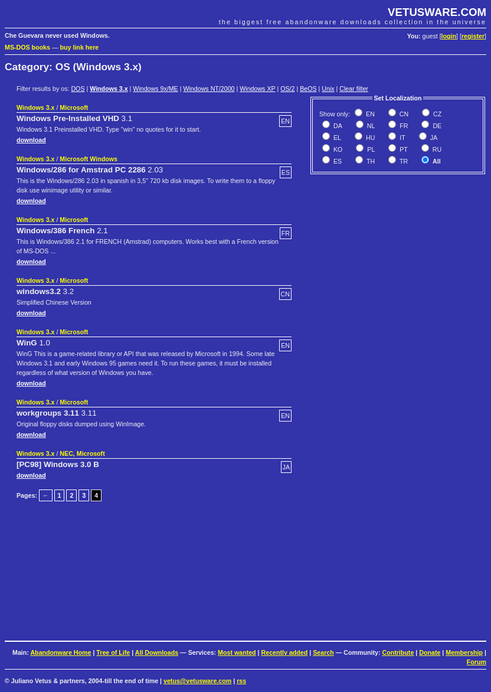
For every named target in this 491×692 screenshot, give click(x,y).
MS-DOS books (27, 47)
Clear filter (353, 88)
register (473, 36)
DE (436, 125)
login (448, 36)
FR (403, 125)
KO (337, 149)
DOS (77, 88)
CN (403, 113)
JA (432, 137)
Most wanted (237, 652)
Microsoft (74, 107)
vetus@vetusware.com (197, 680)
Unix (328, 88)
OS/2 (287, 88)
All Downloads (156, 652)
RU (436, 149)
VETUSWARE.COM (437, 12)
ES (337, 161)
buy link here (79, 47)
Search (323, 652)
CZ (436, 113)
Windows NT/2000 (208, 88)
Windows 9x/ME (155, 88)
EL (336, 137)
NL (370, 125)
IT (401, 137)
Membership (464, 652)
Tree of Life (113, 652)
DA (337, 125)
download (31, 139)
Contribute (398, 652)
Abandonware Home (60, 652)
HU (369, 137)
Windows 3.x (108, 88)
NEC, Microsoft (82, 453)
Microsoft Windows (88, 158)
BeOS (308, 88)
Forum (476, 661)
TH (370, 161)
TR (403, 161)
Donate (429, 652)
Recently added (284, 652)
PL (370, 149)
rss (241, 680)
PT (403, 149)
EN (369, 113)
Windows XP (257, 88)
